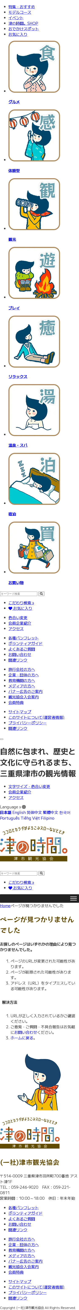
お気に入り (17, 34)
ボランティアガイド (25, 643)
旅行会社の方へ (21, 669)
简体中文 (34, 812)
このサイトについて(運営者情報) (36, 717)
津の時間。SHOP (23, 23)
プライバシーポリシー (27, 722)
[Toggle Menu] (73, 898)
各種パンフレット (23, 638)
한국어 (65, 812)
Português (10, 818)
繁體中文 (50, 812)
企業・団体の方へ (23, 674)
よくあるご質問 (21, 649)
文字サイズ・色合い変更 (29, 786)
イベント (16, 17)
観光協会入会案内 (23, 697)
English (19, 812)
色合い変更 (17, 617)
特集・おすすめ (21, 6)
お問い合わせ (19, 654)
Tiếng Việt (30, 818)
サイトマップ (19, 711)
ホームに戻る (22, 1037)
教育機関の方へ (21, 680)
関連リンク (17, 660)
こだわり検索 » (21, 602)
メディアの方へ (21, 686)
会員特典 (16, 702)
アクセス (16, 628)
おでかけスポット (23, 28)
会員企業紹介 (19, 623)
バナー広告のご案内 (25, 691)
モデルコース (19, 12)
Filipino (47, 818)
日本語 (5, 812)
